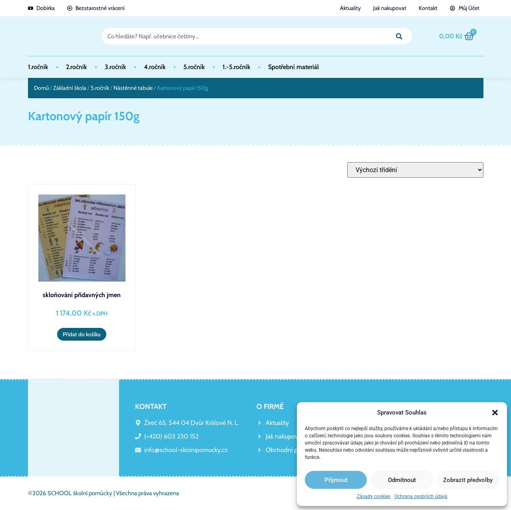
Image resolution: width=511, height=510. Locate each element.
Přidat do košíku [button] (82, 334)
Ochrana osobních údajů (420, 496)
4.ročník (155, 67)
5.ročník (194, 67)
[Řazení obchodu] (415, 170)
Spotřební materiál (293, 67)
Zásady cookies (373, 496)
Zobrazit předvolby (468, 480)
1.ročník (38, 67)
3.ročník (115, 67)
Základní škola (69, 87)
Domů (41, 87)
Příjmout (336, 480)
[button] (495, 413)
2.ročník (76, 67)
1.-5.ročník (237, 67)
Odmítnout (402, 480)
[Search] (399, 36)
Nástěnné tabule (133, 87)
